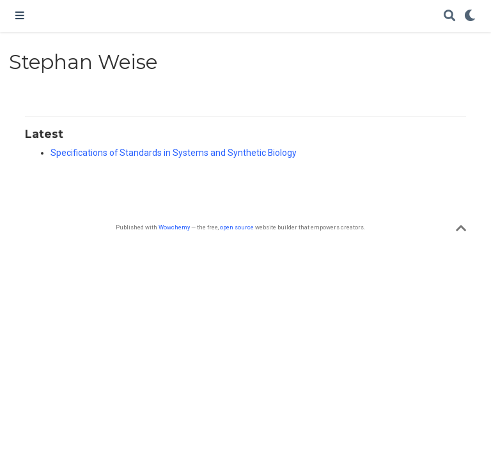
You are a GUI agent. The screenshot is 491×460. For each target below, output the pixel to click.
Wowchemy (174, 227)
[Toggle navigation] (19, 16)
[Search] (449, 16)
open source (237, 227)
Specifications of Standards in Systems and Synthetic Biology (174, 153)
